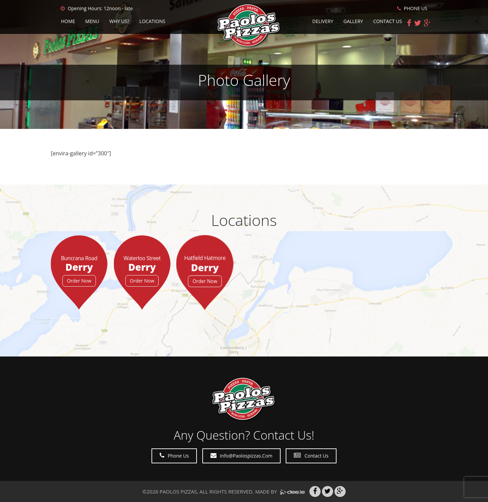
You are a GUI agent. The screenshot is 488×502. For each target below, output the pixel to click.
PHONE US (412, 8)
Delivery (322, 21)
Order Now (79, 280)
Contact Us (387, 21)
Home (68, 21)
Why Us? (119, 21)
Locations (152, 21)
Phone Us (174, 455)
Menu (92, 21)
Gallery (353, 21)
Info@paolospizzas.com (241, 455)
